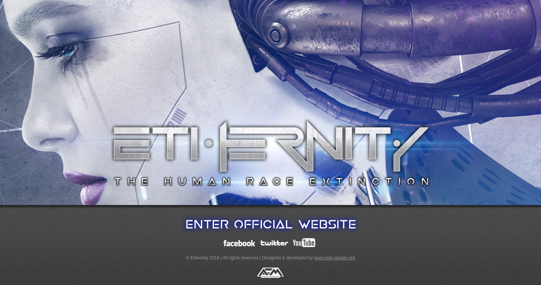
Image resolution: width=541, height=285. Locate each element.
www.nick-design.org (334, 257)
